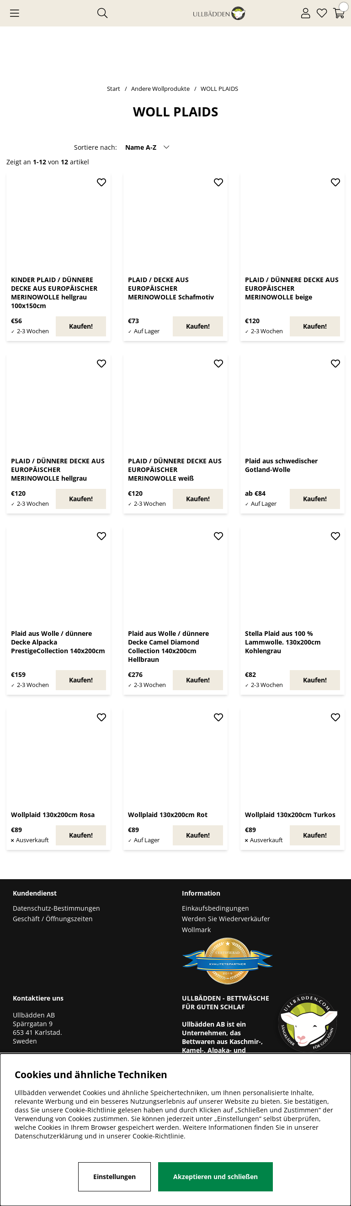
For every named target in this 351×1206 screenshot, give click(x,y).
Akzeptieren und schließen (215, 1176)
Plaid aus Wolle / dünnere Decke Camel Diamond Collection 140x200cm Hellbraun (168, 646)
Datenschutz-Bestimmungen (56, 908)
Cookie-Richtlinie (158, 1136)
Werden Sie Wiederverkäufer (226, 918)
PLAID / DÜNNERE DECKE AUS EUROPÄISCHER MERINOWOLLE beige (292, 288)
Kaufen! (315, 498)
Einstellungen (114, 1176)
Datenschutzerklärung (49, 1136)
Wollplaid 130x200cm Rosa (53, 814)
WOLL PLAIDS (219, 88)
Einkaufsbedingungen (215, 908)
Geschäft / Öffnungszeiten (53, 918)
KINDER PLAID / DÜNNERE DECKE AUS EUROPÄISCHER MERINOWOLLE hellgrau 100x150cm (54, 292)
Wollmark (196, 929)
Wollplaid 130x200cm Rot (167, 814)
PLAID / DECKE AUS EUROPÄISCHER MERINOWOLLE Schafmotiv (171, 288)
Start (113, 88)
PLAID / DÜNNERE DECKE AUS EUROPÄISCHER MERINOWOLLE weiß (175, 469)
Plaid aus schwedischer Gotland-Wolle (281, 465)
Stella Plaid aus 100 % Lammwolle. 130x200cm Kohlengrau (283, 642)
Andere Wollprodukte (160, 88)
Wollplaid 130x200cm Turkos (290, 814)
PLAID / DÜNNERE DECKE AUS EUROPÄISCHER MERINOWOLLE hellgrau (58, 469)
